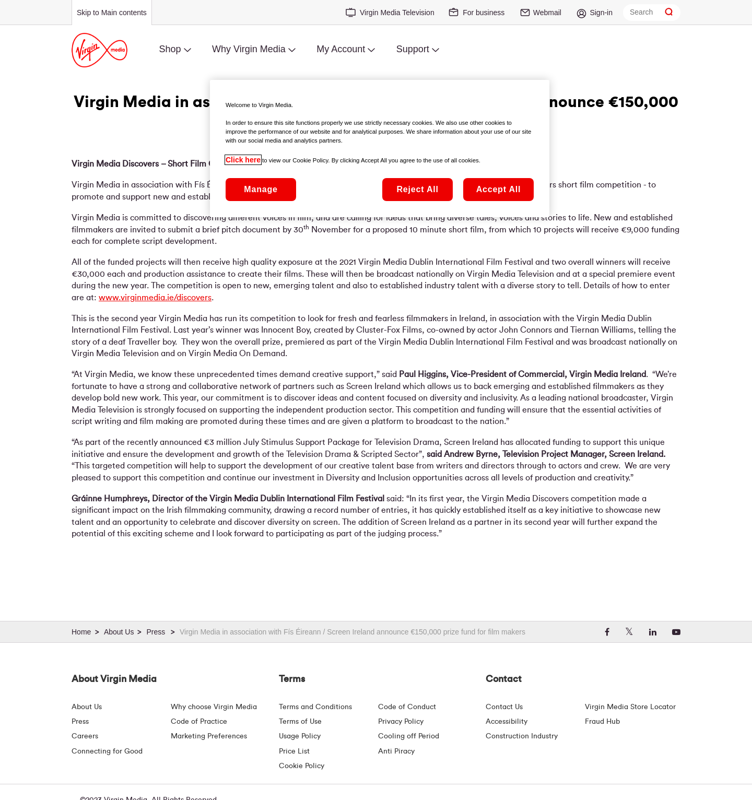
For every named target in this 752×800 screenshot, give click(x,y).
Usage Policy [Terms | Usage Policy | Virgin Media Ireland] (300, 736)
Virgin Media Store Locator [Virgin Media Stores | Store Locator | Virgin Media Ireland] (630, 707)
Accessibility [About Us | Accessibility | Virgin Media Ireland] (506, 721)
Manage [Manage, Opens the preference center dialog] (260, 189)
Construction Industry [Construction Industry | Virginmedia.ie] (522, 736)
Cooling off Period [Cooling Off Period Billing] (408, 736)
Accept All (498, 189)
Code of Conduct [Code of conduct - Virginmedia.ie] (407, 707)
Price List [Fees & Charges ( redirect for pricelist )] (294, 751)
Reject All (417, 189)
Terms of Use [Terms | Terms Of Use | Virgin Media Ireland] (300, 721)
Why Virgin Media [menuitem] (249, 49)
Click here (243, 160)
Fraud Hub (602, 721)
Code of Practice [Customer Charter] (199, 721)
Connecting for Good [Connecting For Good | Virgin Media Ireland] (107, 751)
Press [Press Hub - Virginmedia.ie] (80, 721)
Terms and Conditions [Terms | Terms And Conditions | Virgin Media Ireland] (315, 707)
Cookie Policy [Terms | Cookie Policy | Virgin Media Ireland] (301, 766)
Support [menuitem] (412, 49)
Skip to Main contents (112, 12)
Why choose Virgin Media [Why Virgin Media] (214, 707)
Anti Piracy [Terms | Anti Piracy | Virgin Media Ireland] (396, 751)
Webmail (547, 12)
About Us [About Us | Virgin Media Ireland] (87, 707)
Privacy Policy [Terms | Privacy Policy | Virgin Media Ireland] (401, 721)
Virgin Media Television (397, 12)
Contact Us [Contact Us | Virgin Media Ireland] (504, 707)
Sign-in (601, 12)
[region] (379, 148)
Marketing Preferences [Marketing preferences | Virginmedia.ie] (209, 736)
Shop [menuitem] (170, 49)
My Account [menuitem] (340, 49)
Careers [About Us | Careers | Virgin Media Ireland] (85, 736)
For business (483, 12)
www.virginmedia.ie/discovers (155, 297)
